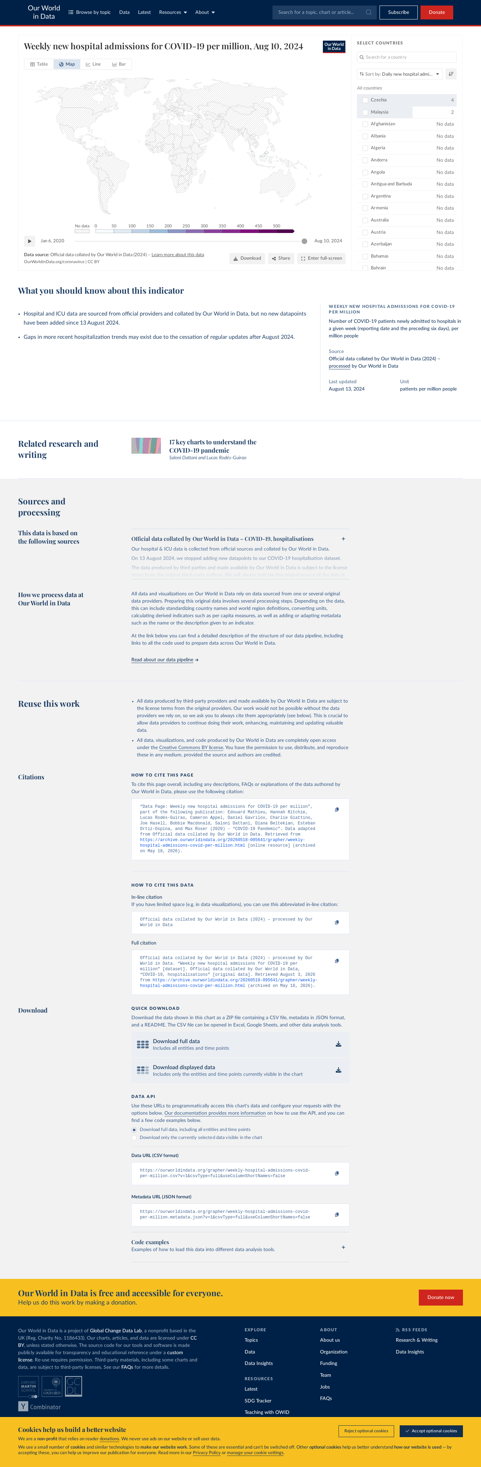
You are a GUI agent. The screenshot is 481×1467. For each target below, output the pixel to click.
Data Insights (259, 1378)
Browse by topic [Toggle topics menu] (89, 12)
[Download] (247, 258)
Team (325, 1390)
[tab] (39, 64)
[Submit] (368, 12)
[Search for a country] (407, 57)
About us (330, 1354)
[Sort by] (400, 73)
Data (124, 12)
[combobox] (324, 12)
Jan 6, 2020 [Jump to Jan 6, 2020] (52, 241)
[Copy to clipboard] (330, 809)
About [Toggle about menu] (205, 12)
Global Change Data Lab (116, 1345)
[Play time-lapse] (29, 241)
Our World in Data (44, 12)
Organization (334, 1366)
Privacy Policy (207, 1453)
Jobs (325, 1401)
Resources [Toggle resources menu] (173, 12)
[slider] (304, 241)
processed (339, 366)
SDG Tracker (258, 1415)
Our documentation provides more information (215, 1125)
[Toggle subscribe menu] (399, 12)
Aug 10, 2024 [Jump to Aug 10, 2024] (328, 241)
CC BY (93, 262)
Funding (328, 1378)
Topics (251, 1354)
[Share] (281, 258)
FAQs (127, 1382)
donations (109, 1439)
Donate (437, 12)
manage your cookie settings (255, 1453)
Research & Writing (417, 1354)
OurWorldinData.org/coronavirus (54, 262)
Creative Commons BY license (191, 747)
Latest (144, 12)
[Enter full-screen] (321, 258)
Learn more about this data (178, 255)
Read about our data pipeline (164, 659)
